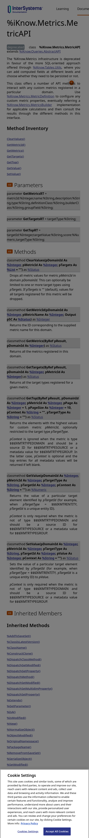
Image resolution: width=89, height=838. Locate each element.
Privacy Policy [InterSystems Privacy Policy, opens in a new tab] (29, 827)
